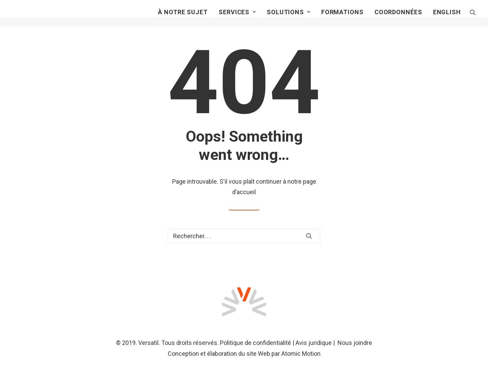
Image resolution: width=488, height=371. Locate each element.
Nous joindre (355, 342)
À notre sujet (183, 16)
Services (237, 16)
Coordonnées (398, 16)
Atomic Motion (301, 353)
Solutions (288, 16)
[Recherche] (473, 16)
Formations (342, 16)
